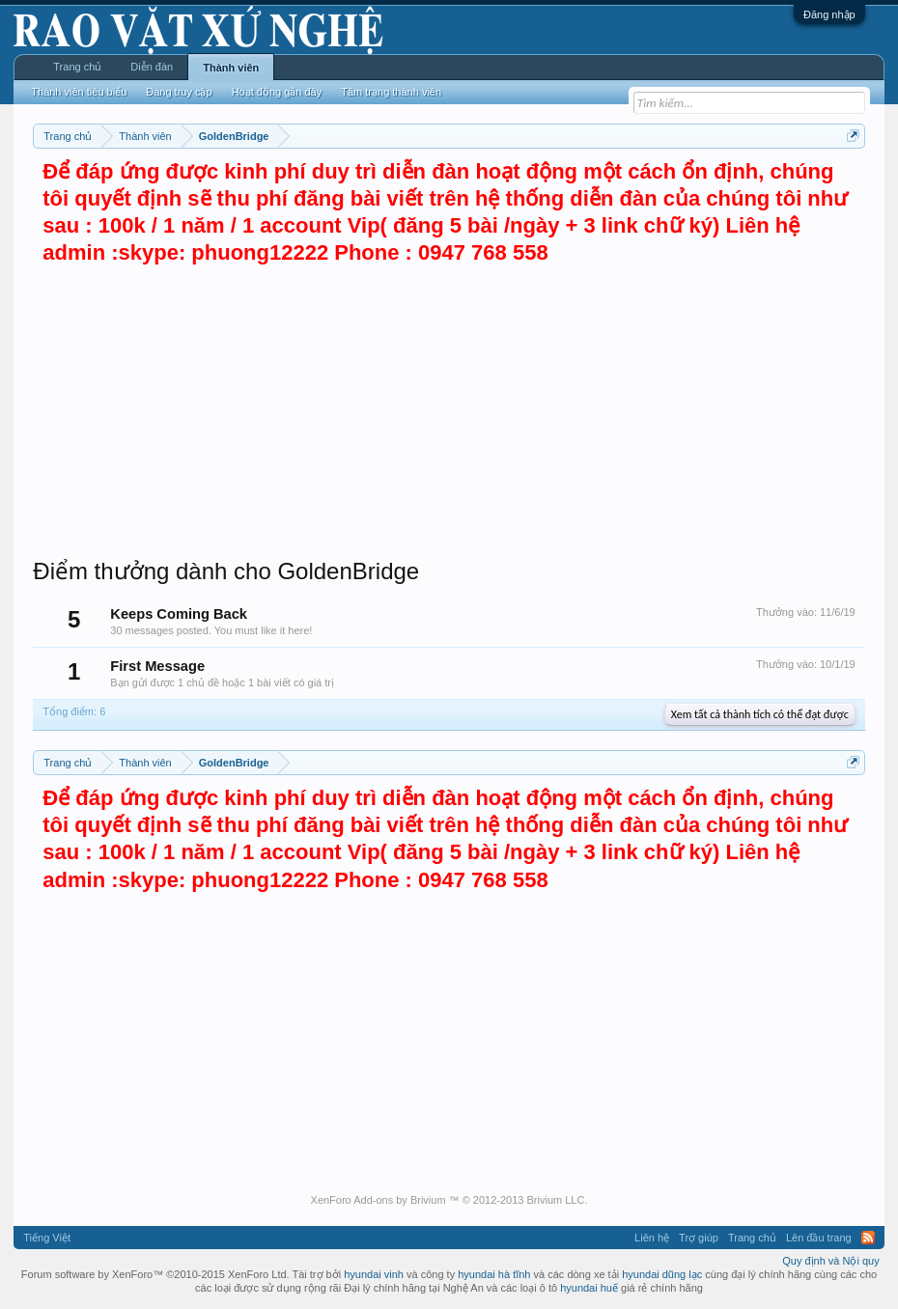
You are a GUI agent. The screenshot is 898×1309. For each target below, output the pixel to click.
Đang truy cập (178, 91)
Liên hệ (651, 1237)
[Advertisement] (448, 412)
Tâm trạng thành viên (391, 91)
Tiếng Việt (46, 1237)
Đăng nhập (829, 14)
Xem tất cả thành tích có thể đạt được (760, 714)
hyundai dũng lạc (662, 1274)
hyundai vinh (374, 1274)
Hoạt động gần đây (277, 91)
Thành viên (231, 67)
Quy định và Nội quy (831, 1261)
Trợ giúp (698, 1237)
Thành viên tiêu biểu (78, 91)
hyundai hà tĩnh (494, 1274)
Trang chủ (77, 66)
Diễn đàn (151, 66)
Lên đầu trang (819, 1237)
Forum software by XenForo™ (155, 1274)
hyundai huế (589, 1288)
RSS (868, 1237)
